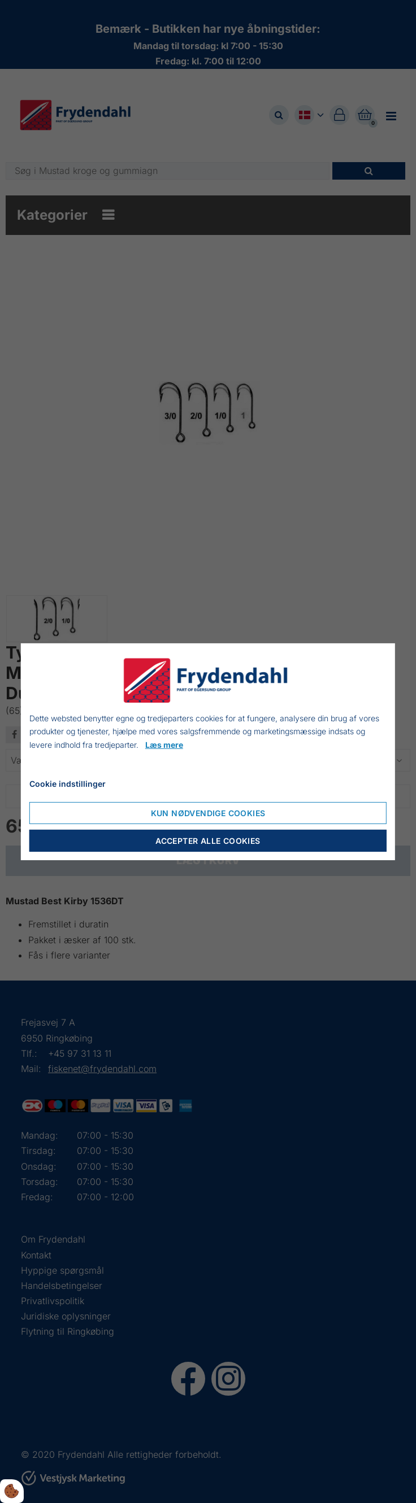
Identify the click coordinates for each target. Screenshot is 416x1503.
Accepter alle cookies (207, 841)
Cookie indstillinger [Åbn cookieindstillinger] (67, 783)
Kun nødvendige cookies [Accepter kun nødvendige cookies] (208, 813)
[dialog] (208, 751)
